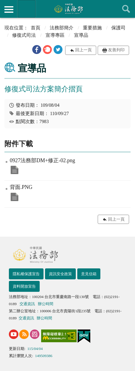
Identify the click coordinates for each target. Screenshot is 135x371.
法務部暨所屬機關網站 (27, 9)
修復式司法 (24, 35)
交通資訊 (27, 304)
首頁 (35, 27)
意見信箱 (89, 274)
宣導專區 (55, 35)
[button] (36, 49)
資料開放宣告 (24, 286)
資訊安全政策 (60, 274)
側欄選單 (8, 9)
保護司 (118, 27)
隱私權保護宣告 (26, 274)
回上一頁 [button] (83, 50)
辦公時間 (45, 304)
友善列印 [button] (116, 50)
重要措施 (92, 27)
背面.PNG (14, 197)
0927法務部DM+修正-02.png (14, 170)
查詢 (126, 9)
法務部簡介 (61, 27)
